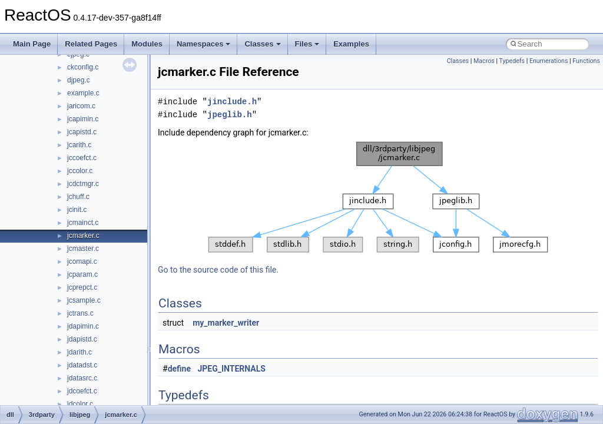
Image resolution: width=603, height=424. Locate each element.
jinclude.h (232, 101)
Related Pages (91, 43)
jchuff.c (78, 197)
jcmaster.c (83, 248)
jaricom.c (81, 106)
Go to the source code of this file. (218, 269)
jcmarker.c (83, 235)
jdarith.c (79, 352)
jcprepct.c (82, 287)
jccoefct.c (82, 158)
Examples (351, 43)
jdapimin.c (83, 326)
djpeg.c (78, 80)
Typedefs (512, 61)
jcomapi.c (82, 261)
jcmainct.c (82, 222)
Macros (484, 61)
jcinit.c (77, 210)
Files (307, 43)
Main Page (32, 43)
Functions (586, 61)
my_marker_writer (226, 322)
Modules (147, 43)
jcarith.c (79, 145)
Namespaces (204, 43)
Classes (262, 43)
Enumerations (548, 61)
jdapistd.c (82, 339)
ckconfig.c (82, 67)
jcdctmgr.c (83, 184)
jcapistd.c (82, 132)
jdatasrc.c (82, 378)
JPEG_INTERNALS (232, 368)
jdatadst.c (82, 365)
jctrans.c (80, 313)
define (179, 368)
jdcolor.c (80, 404)
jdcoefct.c (82, 391)
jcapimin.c (82, 119)
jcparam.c (82, 274)
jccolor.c (79, 171)
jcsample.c (84, 300)
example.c (83, 93)
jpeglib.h (229, 114)
